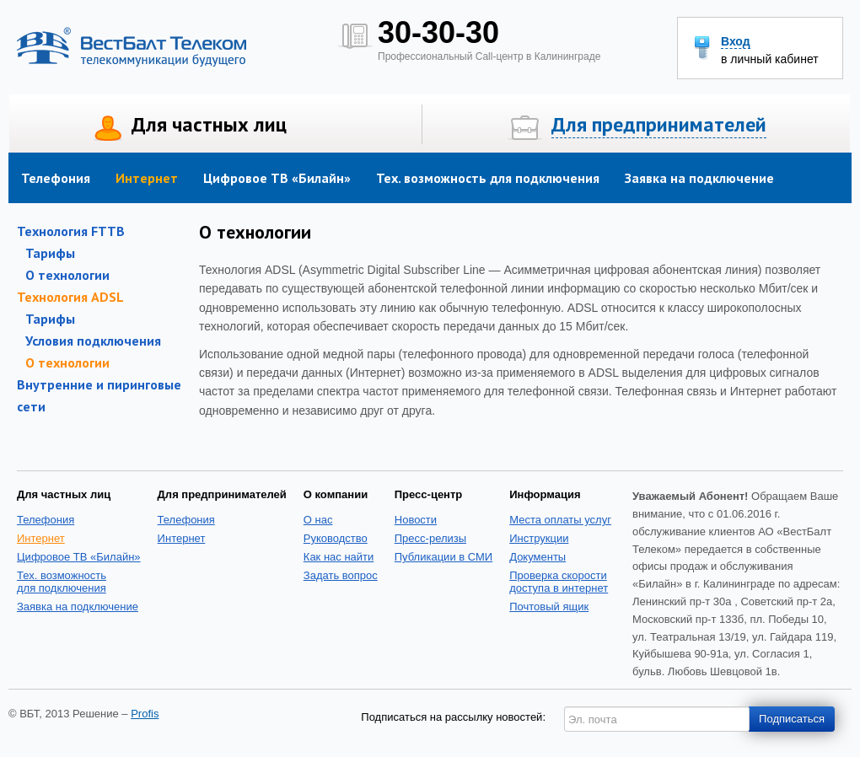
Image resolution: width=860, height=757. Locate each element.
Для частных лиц (209, 124)
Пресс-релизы (430, 538)
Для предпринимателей (658, 124)
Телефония (55, 177)
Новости (416, 519)
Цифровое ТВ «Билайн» (277, 177)
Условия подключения (93, 340)
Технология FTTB (71, 231)
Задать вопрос (341, 575)
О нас (318, 519)
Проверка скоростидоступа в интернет (558, 581)
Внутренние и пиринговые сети (99, 395)
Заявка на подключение (699, 177)
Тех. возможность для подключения (487, 177)
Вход (735, 42)
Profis (145, 713)
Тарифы (50, 252)
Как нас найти (339, 556)
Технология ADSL (70, 296)
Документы (537, 556)
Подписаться (792, 718)
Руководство (336, 538)
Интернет (147, 177)
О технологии (67, 274)
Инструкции (538, 538)
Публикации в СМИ (443, 556)
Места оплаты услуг (560, 519)
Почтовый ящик (549, 606)
